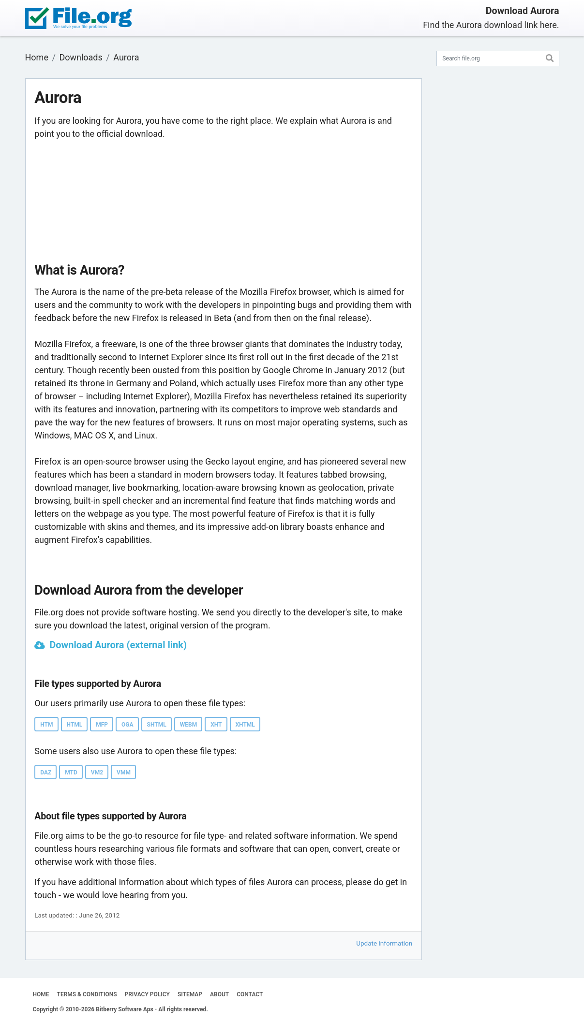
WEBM (188, 724)
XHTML (245, 724)
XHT (216, 724)
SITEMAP (190, 994)
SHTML (156, 724)
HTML (75, 724)
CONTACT (250, 994)
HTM (46, 724)
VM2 (97, 772)
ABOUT (219, 994)
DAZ (45, 772)
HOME (41, 994)
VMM (124, 772)
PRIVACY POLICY (147, 994)
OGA (127, 724)
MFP (102, 724)
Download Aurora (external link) (118, 645)
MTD (71, 772)
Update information (384, 943)
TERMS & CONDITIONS (87, 994)
